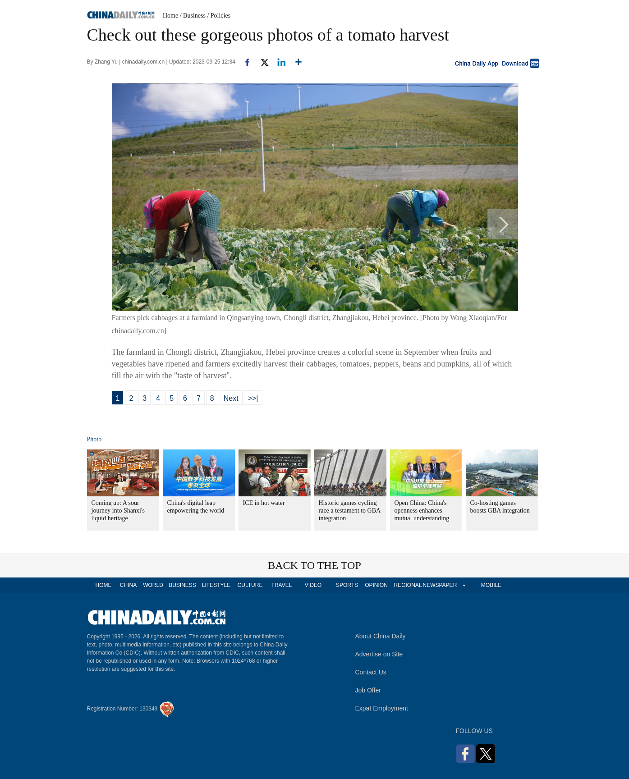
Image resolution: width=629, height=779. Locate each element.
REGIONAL (408, 585)
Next (231, 398)
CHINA (128, 585)
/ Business (193, 15)
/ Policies (218, 15)
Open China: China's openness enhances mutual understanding (422, 510)
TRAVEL (281, 585)
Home (170, 15)
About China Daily (380, 636)
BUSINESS (182, 585)
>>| (253, 398)
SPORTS (347, 585)
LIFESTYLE (216, 585)
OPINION (376, 585)
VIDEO (313, 585)
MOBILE (491, 585)
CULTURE (250, 585)
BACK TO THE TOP (314, 565)
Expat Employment (382, 708)
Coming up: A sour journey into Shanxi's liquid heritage (118, 510)
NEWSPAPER (439, 585)
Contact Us (370, 672)
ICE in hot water (264, 502)
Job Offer (368, 690)
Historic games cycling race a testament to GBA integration (350, 510)
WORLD (153, 585)
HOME (104, 585)
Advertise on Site (379, 654)
